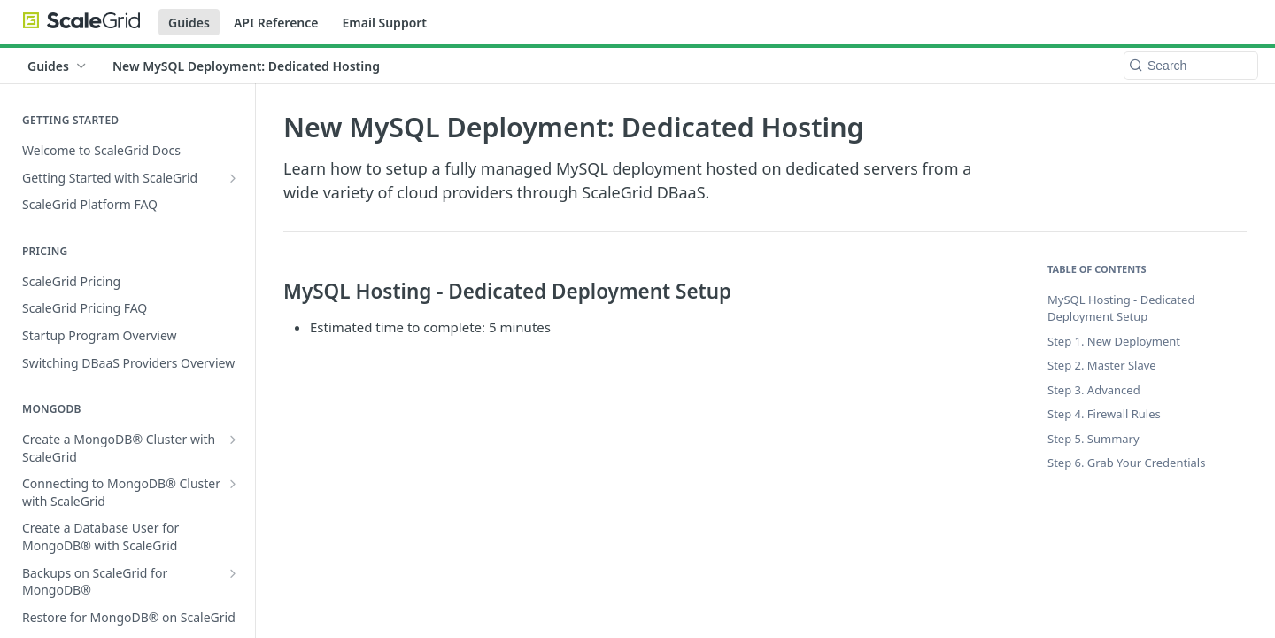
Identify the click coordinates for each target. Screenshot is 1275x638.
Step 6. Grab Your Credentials (1126, 463)
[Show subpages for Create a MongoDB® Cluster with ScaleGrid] (233, 439)
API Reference (276, 22)
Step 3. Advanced (1093, 390)
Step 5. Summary (1093, 439)
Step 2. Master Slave (1101, 365)
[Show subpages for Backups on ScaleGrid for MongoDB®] (233, 573)
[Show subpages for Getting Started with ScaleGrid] (233, 178)
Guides (189, 22)
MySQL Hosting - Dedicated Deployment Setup (1120, 308)
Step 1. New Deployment (1113, 341)
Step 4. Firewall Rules (1104, 414)
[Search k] (1190, 65)
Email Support (384, 22)
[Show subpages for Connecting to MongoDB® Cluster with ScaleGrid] (233, 484)
